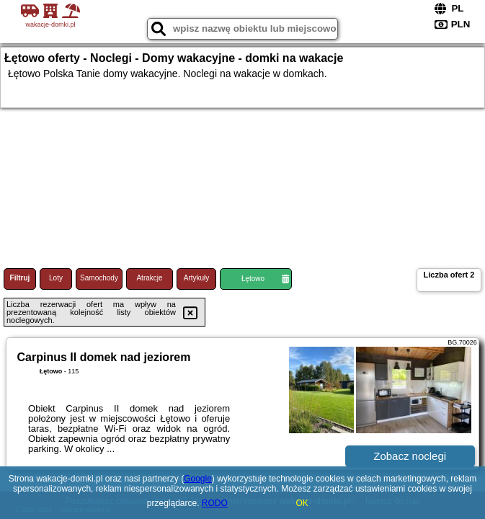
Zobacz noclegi (409, 456)
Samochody (99, 278)
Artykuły (197, 278)
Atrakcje (149, 278)
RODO (215, 503)
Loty (56, 278)
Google (198, 479)
